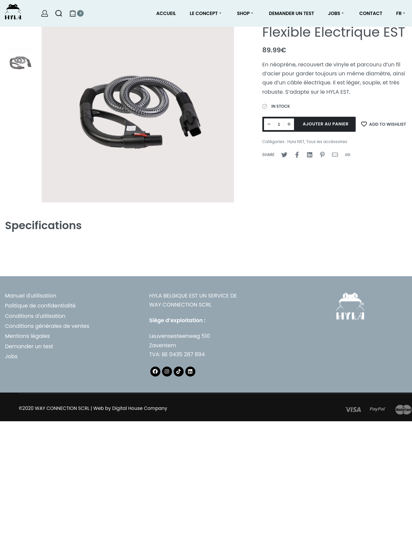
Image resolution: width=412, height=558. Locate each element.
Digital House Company (139, 408)
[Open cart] (76, 13)
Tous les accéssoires (326, 141)
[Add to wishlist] (384, 124)
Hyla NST (295, 141)
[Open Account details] (44, 13)
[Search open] (58, 13)
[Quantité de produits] (279, 124)
